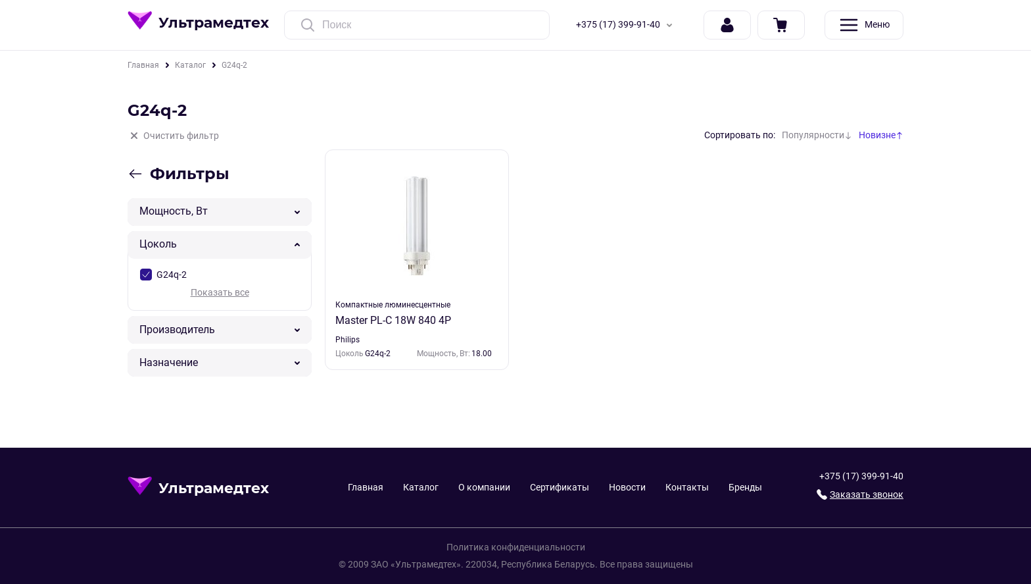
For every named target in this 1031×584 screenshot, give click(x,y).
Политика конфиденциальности (515, 547)
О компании (484, 487)
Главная (143, 65)
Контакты (687, 487)
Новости (627, 487)
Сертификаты (559, 487)
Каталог (190, 65)
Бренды (745, 487)
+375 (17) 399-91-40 (626, 25)
